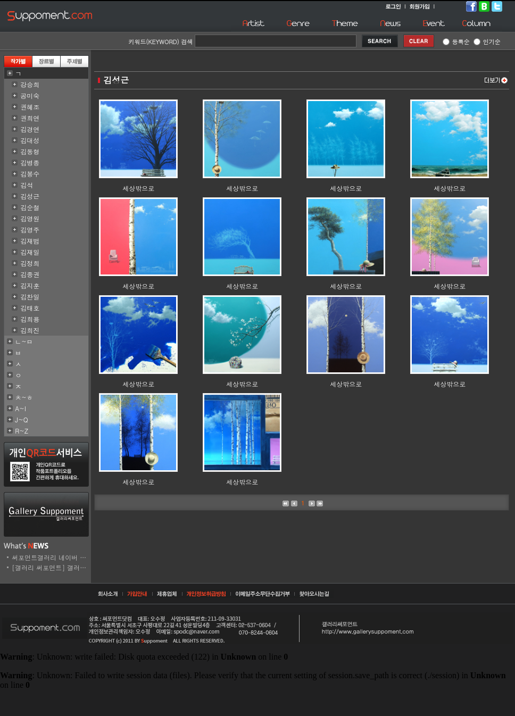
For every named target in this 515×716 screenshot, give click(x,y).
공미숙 (29, 95)
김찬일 (29, 296)
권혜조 (29, 106)
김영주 (29, 229)
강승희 (29, 84)
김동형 (29, 151)
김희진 (29, 330)
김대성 (29, 140)
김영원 (29, 218)
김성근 (29, 196)
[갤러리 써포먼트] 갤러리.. (51, 567)
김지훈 (29, 285)
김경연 (29, 129)
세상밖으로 (138, 188)
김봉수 (29, 173)
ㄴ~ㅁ (24, 341)
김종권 (29, 274)
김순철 (29, 207)
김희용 (29, 318)
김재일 (29, 251)
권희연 (29, 117)
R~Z (21, 430)
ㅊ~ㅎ (24, 397)
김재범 (29, 240)
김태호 (29, 307)
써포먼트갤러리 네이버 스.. (51, 557)
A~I (20, 408)
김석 (26, 184)
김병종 (29, 162)
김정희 (29, 263)
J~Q (21, 419)
